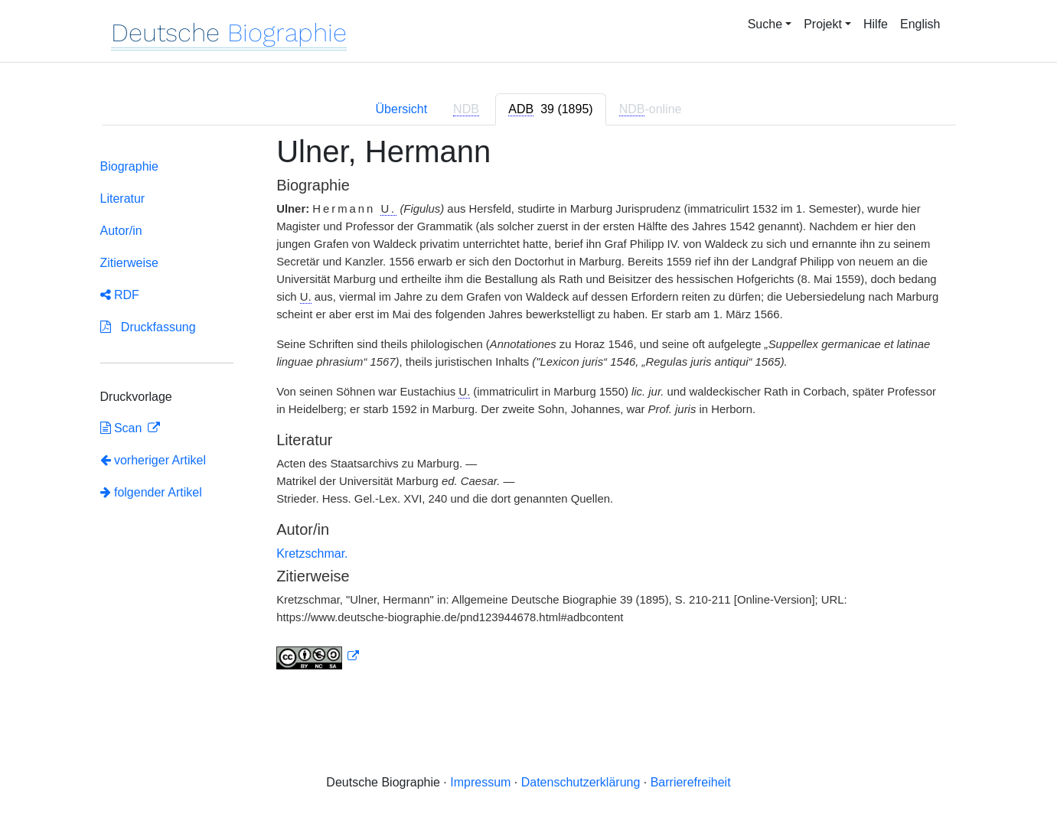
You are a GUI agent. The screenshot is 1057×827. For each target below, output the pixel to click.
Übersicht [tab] (402, 109)
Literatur (122, 198)
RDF (119, 294)
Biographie (129, 166)
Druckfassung (148, 327)
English (920, 24)
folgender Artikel (151, 492)
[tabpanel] (528, 411)
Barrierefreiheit (691, 782)
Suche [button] (765, 24)
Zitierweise (129, 262)
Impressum (480, 782)
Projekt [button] (823, 24)
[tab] (550, 109)
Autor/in (121, 230)
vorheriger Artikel (153, 460)
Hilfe (875, 24)
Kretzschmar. (311, 553)
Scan (122, 428)
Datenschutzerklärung (581, 782)
